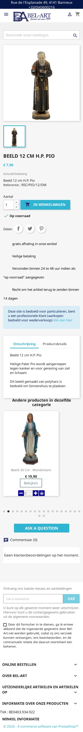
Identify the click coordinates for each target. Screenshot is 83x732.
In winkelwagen (45, 205)
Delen (18, 228)
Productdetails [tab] (55, 344)
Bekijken (31, 483)
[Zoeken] (41, 35)
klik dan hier (62, 320)
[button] (4, 511)
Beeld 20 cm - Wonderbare (31, 470)
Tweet (29, 228)
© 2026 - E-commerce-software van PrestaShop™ (40, 726)
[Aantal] (8, 205)
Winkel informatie (20, 719)
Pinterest (41, 228)
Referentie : (12, 185)
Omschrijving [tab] (24, 344)
